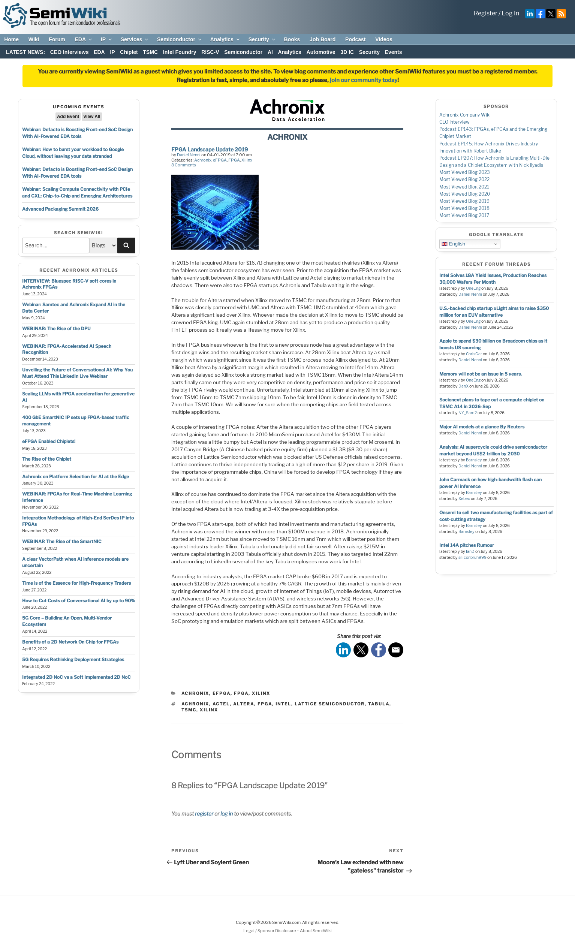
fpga (265, 703)
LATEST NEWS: (25, 52)
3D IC (347, 52)
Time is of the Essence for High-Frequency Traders (76, 583)
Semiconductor (179, 39)
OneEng (473, 288)
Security (262, 39)
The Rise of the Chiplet (46, 459)
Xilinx (246, 160)
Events (393, 52)
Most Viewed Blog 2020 (464, 194)
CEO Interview (454, 122)
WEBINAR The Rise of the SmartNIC (62, 541)
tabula (378, 703)
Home (11, 39)
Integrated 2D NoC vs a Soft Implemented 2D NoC (76, 677)
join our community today (363, 80)
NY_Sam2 (467, 412)
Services (135, 39)
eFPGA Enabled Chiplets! (48, 441)
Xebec (464, 498)
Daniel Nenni (189, 154)
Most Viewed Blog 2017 (464, 215)
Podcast (355, 39)
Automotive (321, 52)
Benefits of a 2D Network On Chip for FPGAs (70, 642)
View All (91, 116)
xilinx (209, 709)
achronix (195, 703)
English (453, 244)
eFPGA (220, 160)
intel (283, 703)
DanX (463, 386)
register (204, 813)
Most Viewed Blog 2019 (464, 201)
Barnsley (474, 460)
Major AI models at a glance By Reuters (481, 427)
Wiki (33, 39)
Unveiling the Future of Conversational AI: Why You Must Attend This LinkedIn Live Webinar (77, 373)
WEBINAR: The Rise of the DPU (56, 328)
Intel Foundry (179, 52)
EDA (84, 39)
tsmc (188, 709)
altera (243, 703)
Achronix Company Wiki (465, 115)
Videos (383, 39)
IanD (470, 551)
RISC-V (210, 52)
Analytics (225, 39)
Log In (510, 13)
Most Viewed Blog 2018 (464, 208)
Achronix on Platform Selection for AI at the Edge (75, 476)
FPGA (234, 160)
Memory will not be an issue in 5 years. (480, 374)
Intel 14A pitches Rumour (466, 545)
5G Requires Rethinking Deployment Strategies (73, 659)
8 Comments (183, 165)
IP (107, 39)
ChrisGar (474, 354)
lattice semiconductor (330, 703)
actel (221, 703)
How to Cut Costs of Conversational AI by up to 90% (78, 600)
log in (226, 813)
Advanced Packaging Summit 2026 (60, 209)
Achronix (202, 160)
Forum (57, 39)
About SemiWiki (316, 930)
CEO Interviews (69, 52)
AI (270, 52)
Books (292, 39)
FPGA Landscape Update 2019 (209, 149)
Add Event (68, 116)
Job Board (322, 39)
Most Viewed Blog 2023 (464, 172)
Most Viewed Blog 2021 (464, 187)
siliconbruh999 (472, 557)
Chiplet (129, 52)
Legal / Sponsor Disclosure (270, 930)
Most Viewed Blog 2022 (464, 179)
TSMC (150, 52)
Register (485, 13)
